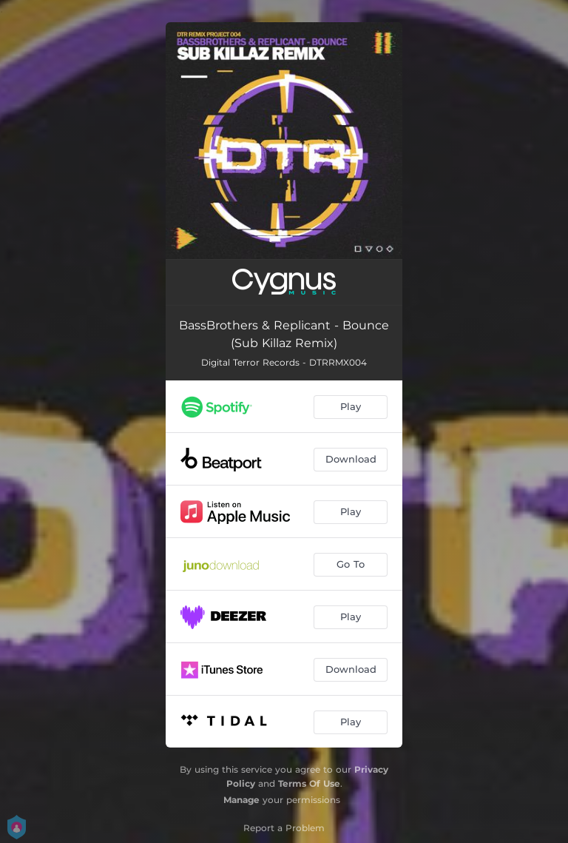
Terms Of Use (309, 783)
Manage (241, 799)
